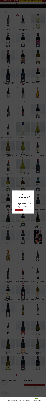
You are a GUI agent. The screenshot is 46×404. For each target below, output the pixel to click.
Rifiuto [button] (39, 400)
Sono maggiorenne (19, 209)
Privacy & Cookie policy (30, 401)
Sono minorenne (27, 209)
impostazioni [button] (28, 400)
